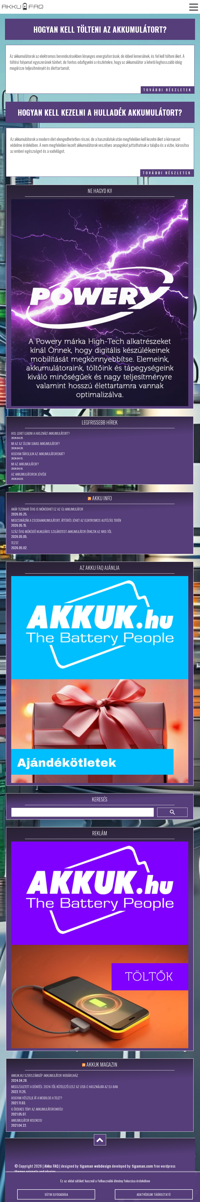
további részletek (167, 89)
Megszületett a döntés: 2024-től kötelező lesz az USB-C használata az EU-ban (64, 1086)
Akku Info (102, 498)
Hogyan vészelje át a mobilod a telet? (36, 1097)
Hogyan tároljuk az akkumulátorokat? (38, 453)
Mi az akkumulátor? (25, 463)
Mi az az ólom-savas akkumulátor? (35, 443)
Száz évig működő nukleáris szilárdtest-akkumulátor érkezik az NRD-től (61, 531)
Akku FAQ (51, 1166)
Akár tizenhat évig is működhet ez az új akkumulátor (47, 509)
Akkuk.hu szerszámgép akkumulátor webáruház (44, 1075)
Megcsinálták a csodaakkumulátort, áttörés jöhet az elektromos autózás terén (66, 520)
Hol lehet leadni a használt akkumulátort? (40, 433)
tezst (14, 542)
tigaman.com (142, 1166)
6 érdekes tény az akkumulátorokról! (37, 1109)
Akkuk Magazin (101, 1064)
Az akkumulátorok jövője (28, 474)
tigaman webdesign (95, 1166)
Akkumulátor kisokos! (26, 1120)
